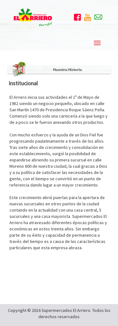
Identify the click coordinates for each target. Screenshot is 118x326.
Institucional (23, 83)
